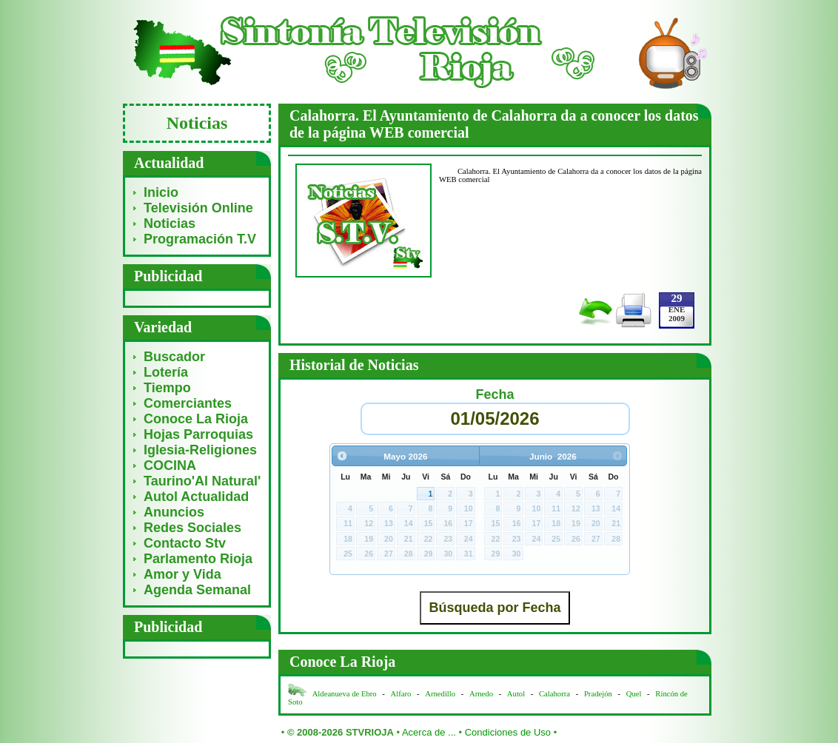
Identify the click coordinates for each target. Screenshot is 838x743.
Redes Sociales (192, 527)
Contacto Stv (185, 543)
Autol (517, 694)
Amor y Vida (182, 574)
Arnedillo (440, 694)
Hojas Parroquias (198, 434)
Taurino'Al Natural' (202, 481)
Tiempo (167, 387)
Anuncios (174, 512)
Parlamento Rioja (198, 558)
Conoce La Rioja (196, 418)
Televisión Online (198, 208)
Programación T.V (200, 239)
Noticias (169, 223)
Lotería (166, 372)
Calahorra (554, 694)
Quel (634, 694)
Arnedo (481, 694)
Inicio (161, 192)
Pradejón (598, 694)
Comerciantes (188, 403)
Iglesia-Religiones (200, 450)
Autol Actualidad (196, 496)
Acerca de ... (429, 732)
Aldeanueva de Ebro (344, 694)
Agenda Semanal (197, 589)
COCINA (170, 465)
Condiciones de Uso (508, 732)
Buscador (174, 356)
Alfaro (401, 694)
